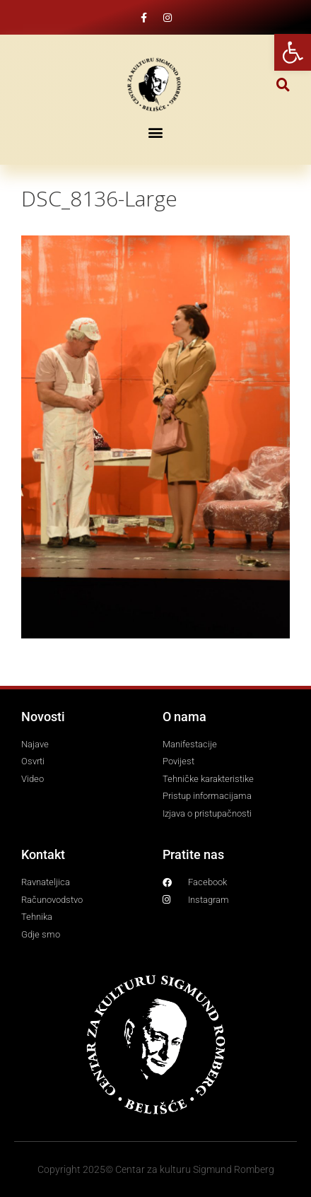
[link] (292, 52)
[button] (283, 84)
